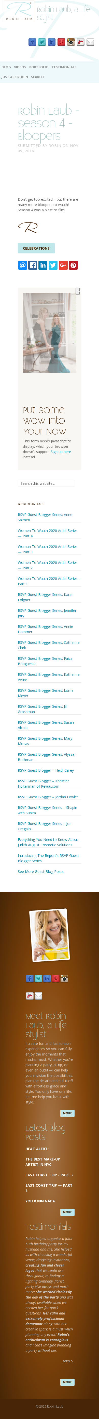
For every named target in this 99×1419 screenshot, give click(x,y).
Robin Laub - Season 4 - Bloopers (48, 122)
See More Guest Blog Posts (41, 871)
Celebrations (36, 248)
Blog (6, 67)
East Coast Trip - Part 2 (49, 1174)
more (67, 1113)
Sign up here (61, 451)
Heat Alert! (37, 1148)
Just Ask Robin (15, 77)
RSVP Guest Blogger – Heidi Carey (46, 770)
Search (37, 77)
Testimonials (64, 67)
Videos (20, 67)
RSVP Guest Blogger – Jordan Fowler (48, 796)
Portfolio (39, 67)
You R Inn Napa (40, 1201)
